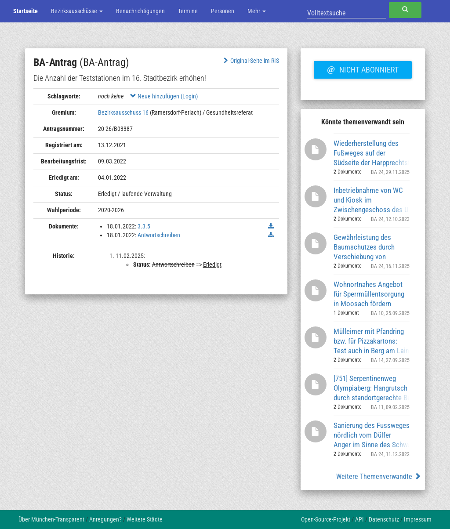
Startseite (25, 10)
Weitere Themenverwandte (378, 476)
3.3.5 (144, 226)
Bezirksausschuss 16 (123, 112)
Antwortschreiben (159, 235)
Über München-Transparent (51, 519)
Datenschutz (384, 519)
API (359, 519)
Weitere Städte (145, 519)
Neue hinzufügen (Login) (164, 96)
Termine (188, 10)
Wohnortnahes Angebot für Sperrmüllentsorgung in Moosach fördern (369, 294)
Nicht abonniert (362, 68)
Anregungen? (105, 519)
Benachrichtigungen (140, 10)
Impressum (418, 519)
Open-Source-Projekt (325, 519)
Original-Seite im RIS (250, 60)
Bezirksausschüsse (77, 10)
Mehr (256, 10)
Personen (222, 10)
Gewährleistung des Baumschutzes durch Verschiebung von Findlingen (364, 247)
